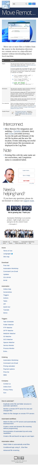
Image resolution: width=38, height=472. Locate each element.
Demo (5, 313)
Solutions (15, 242)
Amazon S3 (21, 107)
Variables (17, 131)
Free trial (6, 265)
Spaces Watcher (8, 342)
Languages (7, 254)
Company (5, 381)
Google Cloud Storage (29, 107)
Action (10, 243)
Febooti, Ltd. (6, 5)
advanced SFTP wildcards (22, 66)
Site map (6, 256)
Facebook (33, 4)
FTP (35, 105)
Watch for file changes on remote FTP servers (18, 413)
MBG (5, 375)
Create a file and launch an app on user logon (18, 436)
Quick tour (6, 307)
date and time (29, 113)
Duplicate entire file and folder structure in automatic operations (17, 405)
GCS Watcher (8, 339)
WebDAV (16, 107)
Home (4, 248)
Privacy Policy (8, 390)
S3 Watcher (7, 336)
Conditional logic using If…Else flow (15, 447)
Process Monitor (8, 348)
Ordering (4, 357)
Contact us (7, 384)
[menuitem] (14, 4)
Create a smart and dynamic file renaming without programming (17, 427)
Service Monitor (8, 345)
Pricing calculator (9, 366)
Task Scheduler (8, 321)
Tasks (5, 301)
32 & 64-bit (7, 277)
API (4, 304)
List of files (19, 83)
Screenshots (7, 292)
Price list (6, 372)
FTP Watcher (7, 327)
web (26, 112)
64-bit (5, 280)
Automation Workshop (27, 242)
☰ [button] (14, 3)
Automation (5, 286)
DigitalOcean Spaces (15, 108)
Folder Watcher (8, 324)
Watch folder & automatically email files (16, 444)
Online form (7, 387)
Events (11, 133)
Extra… (5, 351)
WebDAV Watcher (9, 333)
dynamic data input (21, 111)
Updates (6, 274)
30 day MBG (31, 183)
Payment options (9, 369)
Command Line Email (10, 271)
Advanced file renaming (11, 450)
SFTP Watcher (8, 330)
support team (28, 201)
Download (5, 262)
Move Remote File (20, 243)
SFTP (12, 107)
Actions (23, 113)
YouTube (15, 458)
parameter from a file (20, 112)
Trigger (17, 113)
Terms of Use (7, 251)
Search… (26, 4)
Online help (7, 289)
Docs (4, 243)
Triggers (6, 295)
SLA (4, 393)
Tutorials (6, 310)
